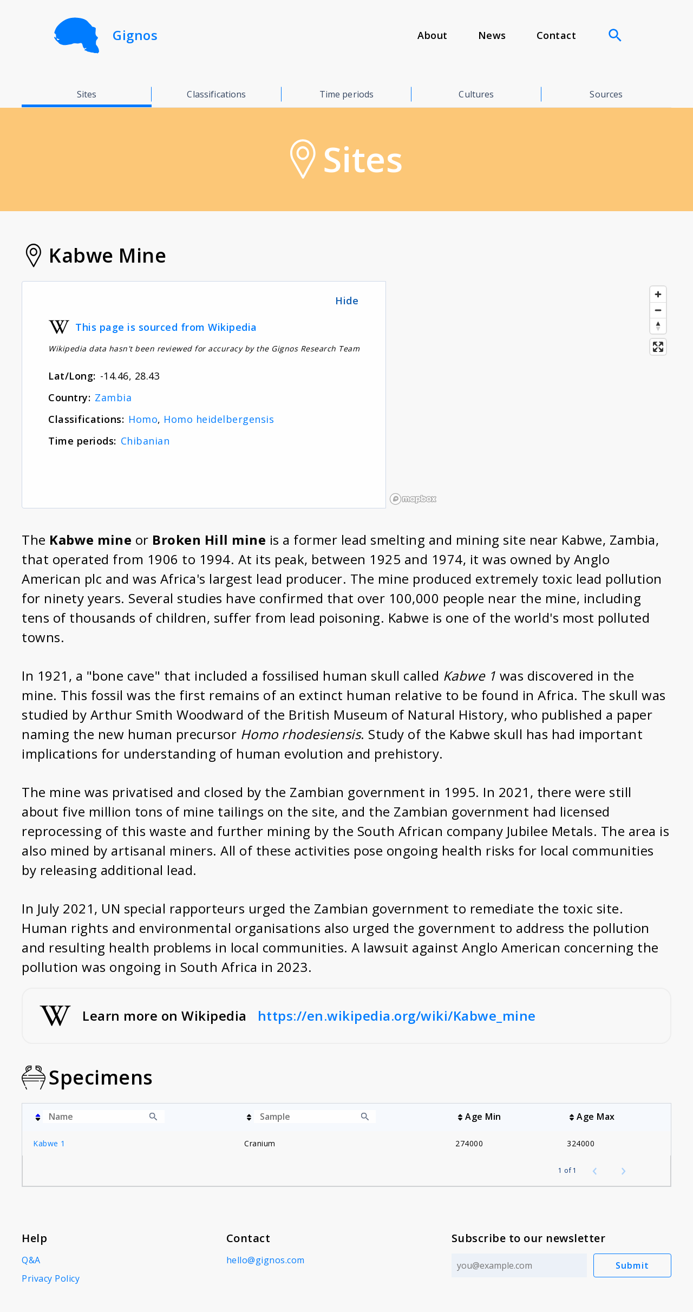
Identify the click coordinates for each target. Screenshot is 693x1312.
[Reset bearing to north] (658, 326)
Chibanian (145, 440)
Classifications (216, 94)
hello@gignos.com (265, 1260)
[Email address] (519, 1265)
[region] (528, 394)
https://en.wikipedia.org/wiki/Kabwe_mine (397, 1015)
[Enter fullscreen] (658, 347)
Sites (87, 94)
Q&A (31, 1260)
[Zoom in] (658, 294)
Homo (143, 419)
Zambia (113, 397)
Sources (606, 94)
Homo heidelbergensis (219, 419)
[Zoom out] (658, 310)
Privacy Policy (51, 1278)
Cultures (476, 94)
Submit (633, 1265)
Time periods (346, 94)
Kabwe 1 (49, 1143)
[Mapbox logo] (413, 499)
